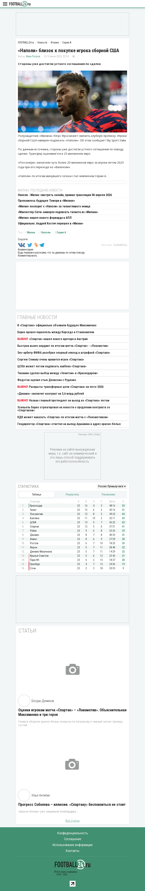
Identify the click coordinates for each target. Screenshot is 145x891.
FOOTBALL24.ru (20, 4)
